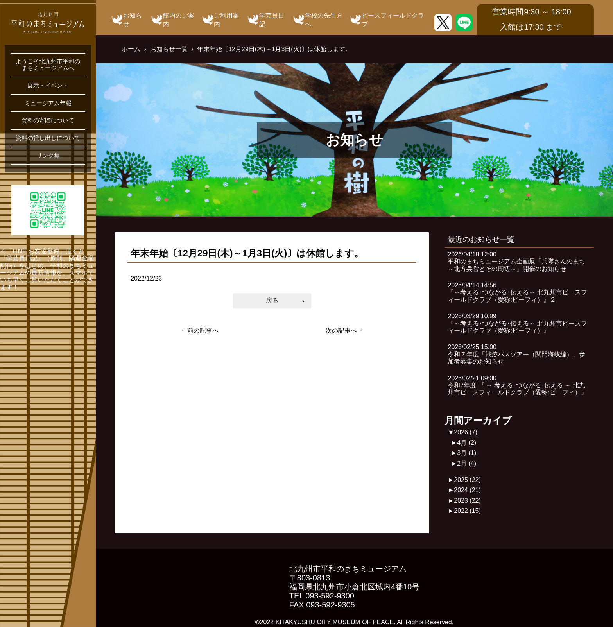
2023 (467, 500)
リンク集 (48, 155)
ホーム (131, 49)
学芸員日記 (271, 20)
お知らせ (132, 20)
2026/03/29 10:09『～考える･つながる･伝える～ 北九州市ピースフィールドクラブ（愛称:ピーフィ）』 (517, 323)
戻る (272, 300)
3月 (466, 453)
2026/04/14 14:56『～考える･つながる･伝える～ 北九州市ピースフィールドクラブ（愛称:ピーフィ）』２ (517, 292)
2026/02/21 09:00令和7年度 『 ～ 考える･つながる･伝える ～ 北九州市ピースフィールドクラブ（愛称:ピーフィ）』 (517, 385)
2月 (466, 463)
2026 (465, 432)
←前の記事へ (200, 330)
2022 (467, 510)
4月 (466, 442)
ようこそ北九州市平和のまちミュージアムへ (48, 64)
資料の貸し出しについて (48, 138)
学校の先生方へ (323, 20)
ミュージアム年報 (48, 103)
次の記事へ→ (344, 330)
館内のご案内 (178, 20)
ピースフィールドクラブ (393, 20)
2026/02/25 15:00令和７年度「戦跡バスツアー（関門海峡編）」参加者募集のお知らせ (516, 354)
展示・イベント (47, 85)
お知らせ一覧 (169, 49)
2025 (467, 480)
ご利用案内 (226, 20)
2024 (467, 490)
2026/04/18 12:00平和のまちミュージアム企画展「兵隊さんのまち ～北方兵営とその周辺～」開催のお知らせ (519, 261)
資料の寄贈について (48, 120)
